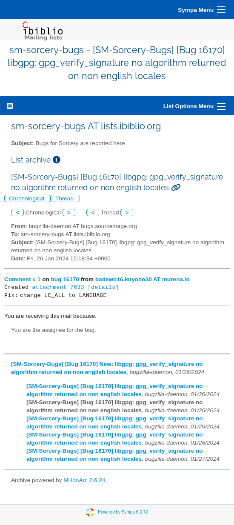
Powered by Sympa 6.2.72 (123, 512)
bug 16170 (65, 279)
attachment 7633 (58, 287)
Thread (65, 198)
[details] (103, 287)
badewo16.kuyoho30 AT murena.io (142, 279)
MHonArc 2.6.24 (84, 480)
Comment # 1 (22, 279)
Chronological (27, 198)
